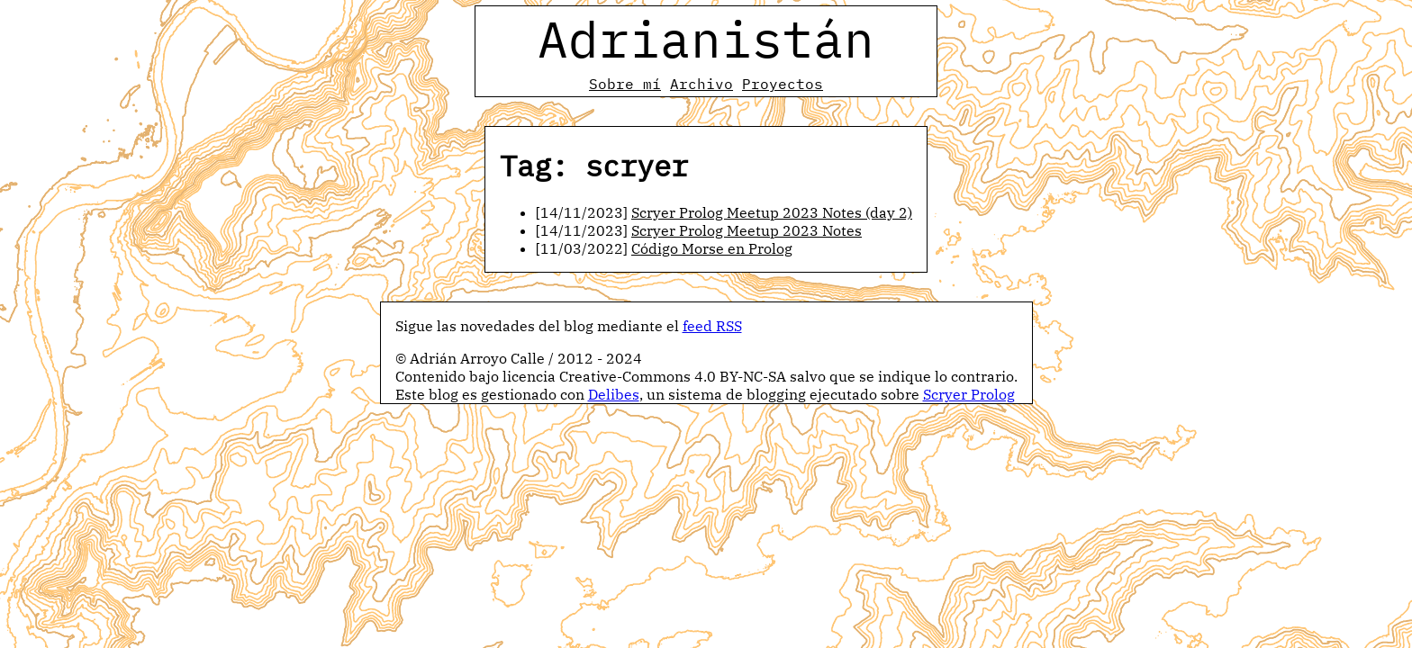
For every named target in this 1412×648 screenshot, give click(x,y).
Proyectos (782, 84)
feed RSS (712, 326)
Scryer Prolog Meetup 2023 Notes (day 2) (771, 212)
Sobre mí (625, 84)
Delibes (613, 394)
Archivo (701, 84)
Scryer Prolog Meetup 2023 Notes (746, 230)
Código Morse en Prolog (711, 248)
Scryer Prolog (969, 394)
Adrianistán (706, 38)
